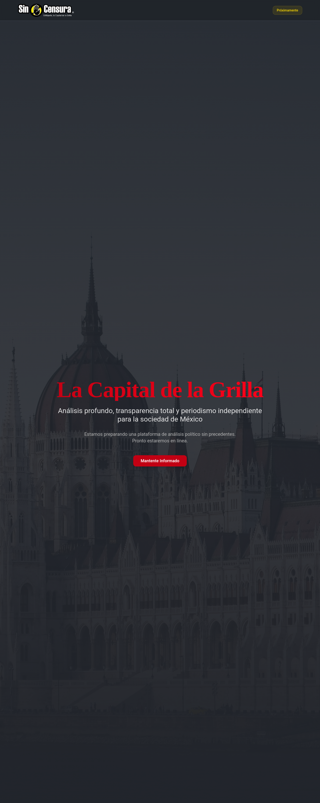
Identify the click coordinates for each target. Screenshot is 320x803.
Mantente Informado (160, 460)
